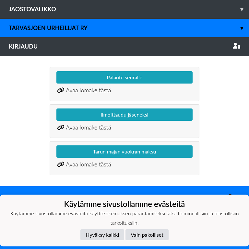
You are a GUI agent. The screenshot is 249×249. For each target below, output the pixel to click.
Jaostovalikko (129, 9)
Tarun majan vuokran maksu (124, 151)
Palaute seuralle (124, 77)
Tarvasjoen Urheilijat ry (129, 28)
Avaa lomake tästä (88, 90)
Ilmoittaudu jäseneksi (124, 114)
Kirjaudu (124, 46)
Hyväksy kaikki (102, 235)
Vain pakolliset (147, 235)
